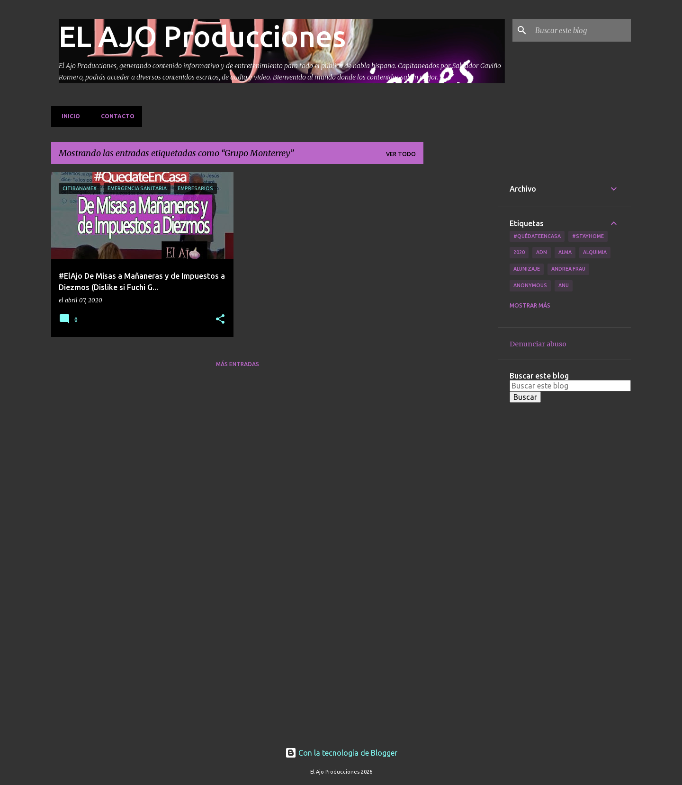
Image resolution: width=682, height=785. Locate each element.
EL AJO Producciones (202, 36)
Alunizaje (526, 269)
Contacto (115, 116)
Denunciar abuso (538, 344)
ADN (541, 252)
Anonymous (530, 285)
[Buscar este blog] (581, 30)
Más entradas (237, 364)
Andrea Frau (568, 269)
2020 (519, 252)
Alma (565, 252)
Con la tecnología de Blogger (341, 753)
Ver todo (401, 154)
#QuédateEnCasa (537, 236)
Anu (563, 285)
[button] (220, 319)
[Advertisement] (461, 314)
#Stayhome (588, 236)
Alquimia (595, 252)
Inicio (68, 116)
